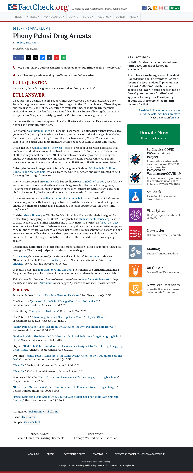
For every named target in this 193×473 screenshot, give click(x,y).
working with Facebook (95, 279)
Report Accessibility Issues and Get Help (140, 454)
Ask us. (175, 117)
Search (120, 16)
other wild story (32, 215)
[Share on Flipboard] (56, 57)
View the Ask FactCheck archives (160, 113)
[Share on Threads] (35, 57)
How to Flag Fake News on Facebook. (58, 295)
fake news (45, 282)
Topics (87, 16)
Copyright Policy (74, 454)
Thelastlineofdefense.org (93, 219)
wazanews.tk (51, 181)
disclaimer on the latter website (64, 198)
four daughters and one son (54, 269)
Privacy (51, 454)
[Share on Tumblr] (49, 57)
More (133, 16)
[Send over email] (63, 57)
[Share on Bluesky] (42, 57)
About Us (103, 16)
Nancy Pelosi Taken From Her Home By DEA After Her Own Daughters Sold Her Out (64, 326)
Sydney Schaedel (26, 42)
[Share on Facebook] (18, 57)
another (55, 260)
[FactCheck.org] (42, 8)
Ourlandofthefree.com (91, 181)
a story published (39, 130)
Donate (73, 16)
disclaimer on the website (50, 147)
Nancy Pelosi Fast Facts (44, 311)
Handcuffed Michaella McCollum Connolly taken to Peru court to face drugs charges (65, 387)
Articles (32, 16)
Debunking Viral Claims (31, 28)
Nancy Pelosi (32, 422)
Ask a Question (53, 16)
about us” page (110, 222)
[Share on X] (28, 57)
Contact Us (100, 454)
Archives (33, 454)
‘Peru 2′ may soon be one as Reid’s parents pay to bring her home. (78, 377)
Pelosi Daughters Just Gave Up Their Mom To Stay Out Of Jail (67, 317)
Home (18, 16)
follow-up (96, 256)
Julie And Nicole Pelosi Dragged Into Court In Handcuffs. (65, 301)
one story (21, 256)
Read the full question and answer (159, 110)
